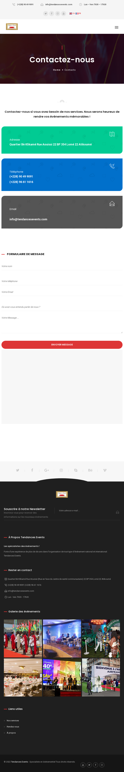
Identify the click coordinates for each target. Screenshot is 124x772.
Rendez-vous (13, 726)
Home (57, 70)
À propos (11, 733)
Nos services (13, 720)
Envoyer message (62, 344)
